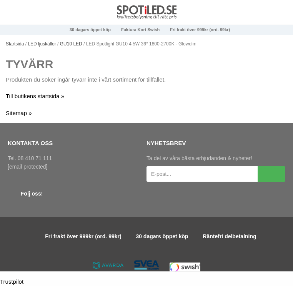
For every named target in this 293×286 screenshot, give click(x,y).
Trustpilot (11, 281)
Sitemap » (19, 113)
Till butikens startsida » (35, 96)
